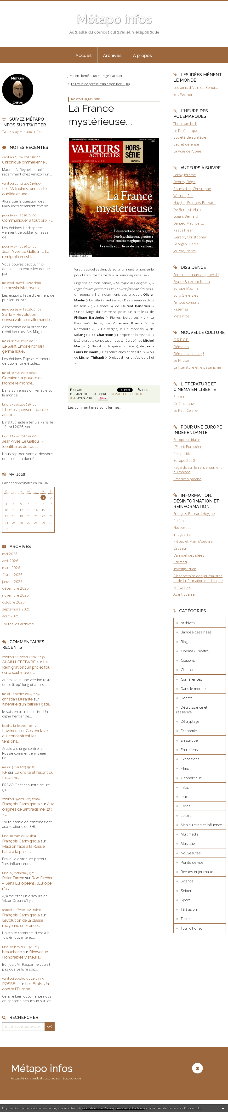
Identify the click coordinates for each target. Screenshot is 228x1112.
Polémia (179, 520)
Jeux (184, 796)
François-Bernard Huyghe (194, 513)
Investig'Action (184, 568)
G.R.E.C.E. (181, 339)
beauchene (12, 951)
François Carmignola (21, 804)
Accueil (83, 55)
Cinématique (183, 403)
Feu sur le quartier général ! (196, 274)
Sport (185, 900)
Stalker (179, 396)
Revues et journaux (126, 394)
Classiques (190, 669)
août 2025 (10, 616)
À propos (142, 55)
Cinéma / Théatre (195, 651)
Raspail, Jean (183, 230)
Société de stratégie (189, 137)
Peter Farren (13, 877)
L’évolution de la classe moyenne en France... (22, 923)
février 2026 (12, 574)
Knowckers (182, 587)
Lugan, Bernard (185, 216)
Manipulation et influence (201, 824)
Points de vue (192, 862)
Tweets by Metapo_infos (22, 131)
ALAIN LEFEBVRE (19, 662)
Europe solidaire (186, 439)
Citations (188, 660)
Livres (185, 805)
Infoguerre (182, 534)
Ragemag (180, 309)
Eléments (181, 346)
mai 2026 (9, 554)
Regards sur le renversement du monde (197, 469)
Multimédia (190, 834)
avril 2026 (10, 561)
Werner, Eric (183, 195)
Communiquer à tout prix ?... (27, 220)
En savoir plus (193, 1108)
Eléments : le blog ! (188, 353)
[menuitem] (83, 55)
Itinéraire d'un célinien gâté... (26, 704)
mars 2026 (11, 567)
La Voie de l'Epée (187, 151)
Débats (187, 697)
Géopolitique (191, 777)
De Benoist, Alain (187, 209)
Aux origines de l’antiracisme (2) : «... (28, 809)
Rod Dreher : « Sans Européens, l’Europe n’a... (28, 883)
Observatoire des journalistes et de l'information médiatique (198, 578)
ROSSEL (10, 983)
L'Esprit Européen (187, 446)
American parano (187, 478)
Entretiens (189, 749)
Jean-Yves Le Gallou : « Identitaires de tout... (23, 444)
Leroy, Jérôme (184, 174)
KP (4, 772)
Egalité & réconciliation (191, 281)
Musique (188, 843)
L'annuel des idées (188, 555)
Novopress (182, 527)
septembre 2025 (16, 609)
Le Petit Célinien (186, 410)
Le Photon (181, 360)
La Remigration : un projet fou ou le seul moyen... (26, 667)
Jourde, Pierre (184, 250)
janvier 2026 (12, 581)
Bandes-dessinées (196, 632)
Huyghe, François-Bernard (194, 202)
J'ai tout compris (186, 302)
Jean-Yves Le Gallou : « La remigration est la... (25, 254)
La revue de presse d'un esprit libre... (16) (100, 84)
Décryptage (190, 721)
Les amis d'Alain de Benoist (195, 87)
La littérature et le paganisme (197, 367)
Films (185, 768)
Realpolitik (181, 453)
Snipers (187, 890)
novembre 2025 (15, 595)
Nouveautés (191, 853)
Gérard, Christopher (189, 237)
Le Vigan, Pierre (186, 244)
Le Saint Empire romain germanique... (23, 349)
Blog (184, 641)
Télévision (189, 909)
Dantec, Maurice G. (188, 223)
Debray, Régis (184, 181)
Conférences (191, 679)
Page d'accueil (112, 75)
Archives (112, 55)
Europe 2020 (184, 460)
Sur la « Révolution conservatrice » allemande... (27, 317)
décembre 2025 (15, 588)
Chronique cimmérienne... (24, 162)
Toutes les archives (18, 624)
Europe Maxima (186, 288)
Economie (189, 730)
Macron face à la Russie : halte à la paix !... (24, 849)
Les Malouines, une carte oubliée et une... (24, 191)
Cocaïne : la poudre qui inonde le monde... (22, 380)
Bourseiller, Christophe (192, 188)
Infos (185, 787)
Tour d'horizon (193, 928)
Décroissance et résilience (191, 709)
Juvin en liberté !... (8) (82, 75)
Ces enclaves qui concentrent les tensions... (26, 736)
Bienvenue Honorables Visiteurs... (25, 954)
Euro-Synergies (185, 295)
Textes (186, 918)
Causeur (180, 548)
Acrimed (180, 561)
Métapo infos (114, 19)
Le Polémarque (185, 130)
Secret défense (186, 144)
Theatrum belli (185, 123)
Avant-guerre (184, 594)
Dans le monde (193, 688)
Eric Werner (183, 94)
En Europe (189, 740)
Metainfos (181, 316)
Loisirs (186, 815)
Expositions (190, 758)
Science (187, 881)
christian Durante (17, 699)
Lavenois (10, 730)
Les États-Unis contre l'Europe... (26, 986)
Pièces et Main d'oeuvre (193, 541)
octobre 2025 (13, 602)
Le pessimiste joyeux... (22, 287)
